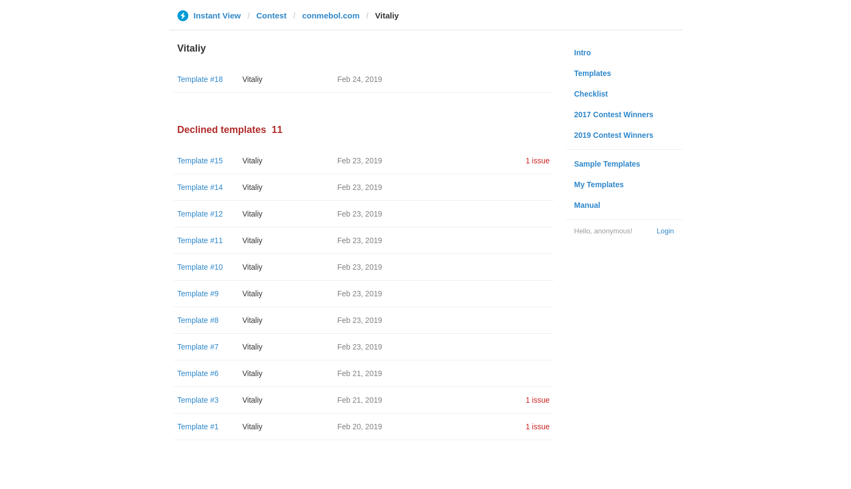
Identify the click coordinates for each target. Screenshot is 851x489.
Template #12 (200, 213)
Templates (592, 73)
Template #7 (198, 346)
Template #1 (198, 426)
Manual (587, 205)
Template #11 (200, 240)
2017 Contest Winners (613, 114)
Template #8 (198, 320)
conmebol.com (331, 15)
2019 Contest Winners (613, 135)
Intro (582, 52)
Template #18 (200, 79)
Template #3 (198, 400)
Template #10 (200, 267)
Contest (271, 15)
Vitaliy (253, 79)
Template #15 (200, 160)
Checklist (591, 94)
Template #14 (200, 187)
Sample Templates (607, 164)
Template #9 (198, 293)
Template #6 (198, 373)
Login (665, 231)
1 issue (537, 160)
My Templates (599, 184)
